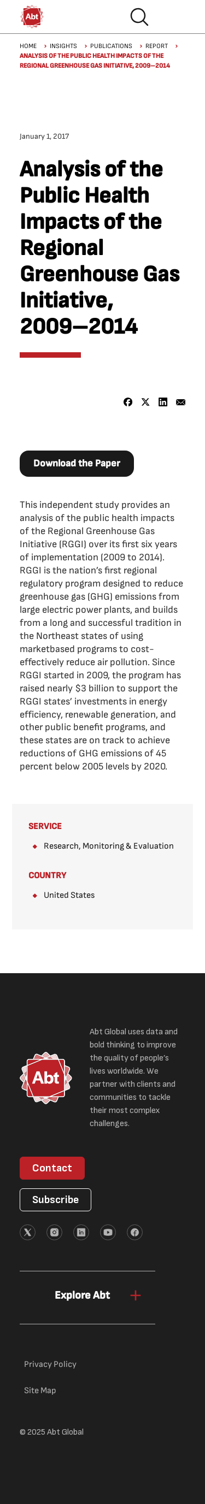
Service (45, 826)
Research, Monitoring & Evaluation (109, 846)
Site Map (40, 1390)
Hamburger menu (174, 17)
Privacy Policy (50, 1364)
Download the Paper (76, 463)
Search (139, 17)
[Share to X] (145, 402)
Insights (63, 46)
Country (47, 876)
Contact (52, 1168)
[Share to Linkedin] (163, 402)
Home (28, 46)
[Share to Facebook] (128, 402)
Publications (111, 46)
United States (69, 895)
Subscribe (55, 1199)
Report (156, 46)
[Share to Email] (180, 402)
